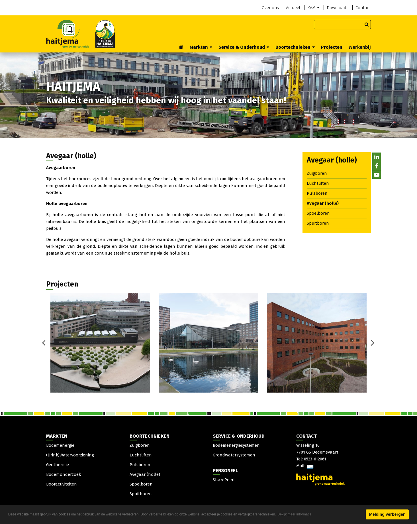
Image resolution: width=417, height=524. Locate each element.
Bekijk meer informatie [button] (294, 514)
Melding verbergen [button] (387, 514)
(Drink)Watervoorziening (70, 455)
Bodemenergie (60, 445)
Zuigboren (317, 173)
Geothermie (57, 464)
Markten (201, 47)
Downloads (337, 7)
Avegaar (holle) (323, 203)
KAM (313, 7)
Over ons (270, 7)
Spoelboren (318, 213)
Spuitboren (318, 223)
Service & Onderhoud (243, 47)
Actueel (293, 7)
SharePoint (224, 479)
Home (181, 47)
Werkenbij (360, 47)
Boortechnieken (295, 47)
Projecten (331, 47)
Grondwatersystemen (234, 455)
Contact (363, 7)
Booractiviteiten (61, 484)
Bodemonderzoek (63, 474)
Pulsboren (317, 193)
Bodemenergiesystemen (236, 445)
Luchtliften (318, 183)
